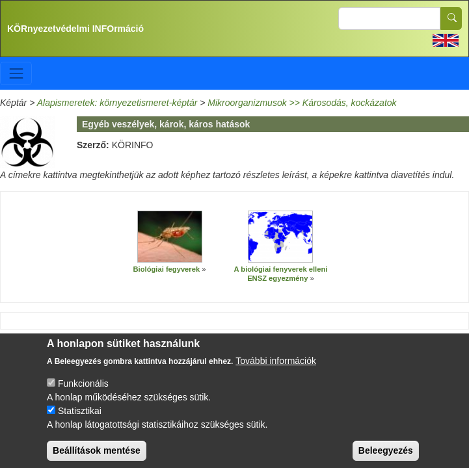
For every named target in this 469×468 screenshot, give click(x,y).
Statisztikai (79, 421)
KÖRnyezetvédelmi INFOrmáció (75, 28)
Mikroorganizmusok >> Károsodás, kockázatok (302, 103)
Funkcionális (83, 394)
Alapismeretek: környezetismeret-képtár (117, 103)
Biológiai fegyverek (166, 269)
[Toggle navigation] (16, 73)
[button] (169, 236)
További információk (275, 371)
